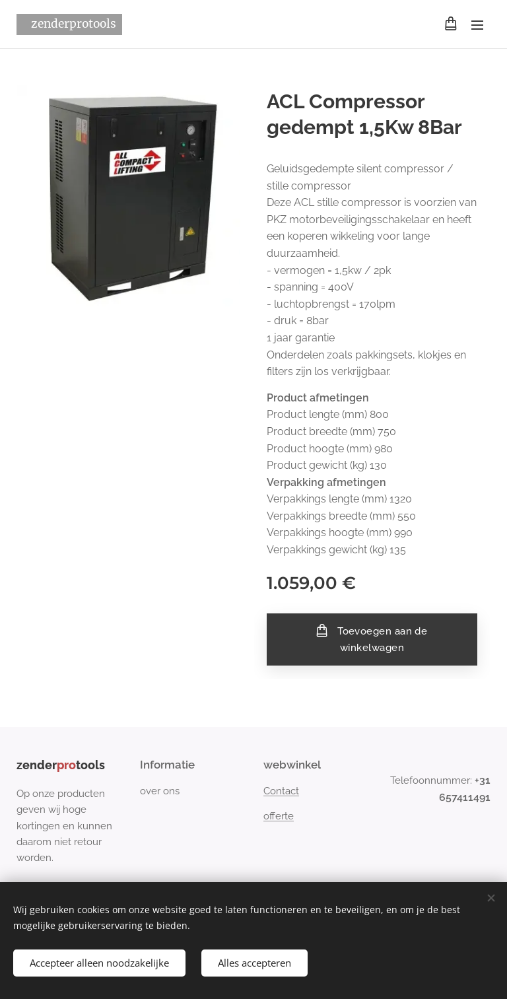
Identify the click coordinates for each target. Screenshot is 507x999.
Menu (477, 25)
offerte (278, 816)
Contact (281, 791)
